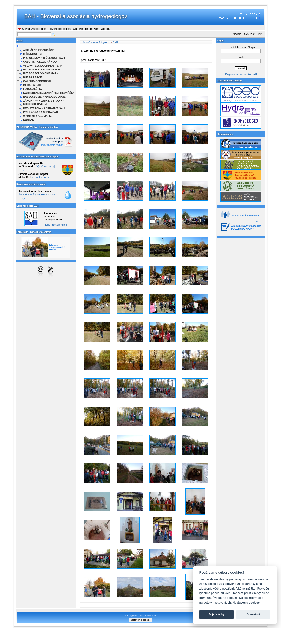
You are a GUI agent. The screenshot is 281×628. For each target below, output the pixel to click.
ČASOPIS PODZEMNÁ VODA (40, 61)
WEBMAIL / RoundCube (37, 116)
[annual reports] (40, 177)
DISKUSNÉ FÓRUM (35, 104)
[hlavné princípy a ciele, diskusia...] (38, 194)
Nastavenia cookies (246, 603)
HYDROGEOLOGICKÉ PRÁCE (41, 69)
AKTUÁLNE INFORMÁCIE (38, 50)
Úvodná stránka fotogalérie (96, 42)
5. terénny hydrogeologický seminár (57, 247)
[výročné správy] (45, 166)
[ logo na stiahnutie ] (55, 224)
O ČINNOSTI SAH (33, 54)
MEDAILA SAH (32, 85)
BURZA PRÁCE (32, 77)
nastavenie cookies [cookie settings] (140, 620)
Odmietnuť (253, 614)
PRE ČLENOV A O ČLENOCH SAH (44, 57)
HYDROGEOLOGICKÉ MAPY (40, 73)
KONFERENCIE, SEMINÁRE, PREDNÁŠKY (49, 92)
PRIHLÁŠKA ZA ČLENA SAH (40, 112)
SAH (115, 42)
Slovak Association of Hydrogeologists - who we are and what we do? (64, 28)
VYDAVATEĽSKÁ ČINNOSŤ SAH (42, 65)
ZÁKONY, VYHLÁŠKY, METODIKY (43, 100)
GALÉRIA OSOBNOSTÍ (37, 81)
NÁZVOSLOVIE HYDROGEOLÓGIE (44, 96)
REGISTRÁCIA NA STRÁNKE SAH (44, 108)
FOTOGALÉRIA (32, 89)
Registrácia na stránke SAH (241, 74)
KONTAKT (29, 120)
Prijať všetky (216, 614)
